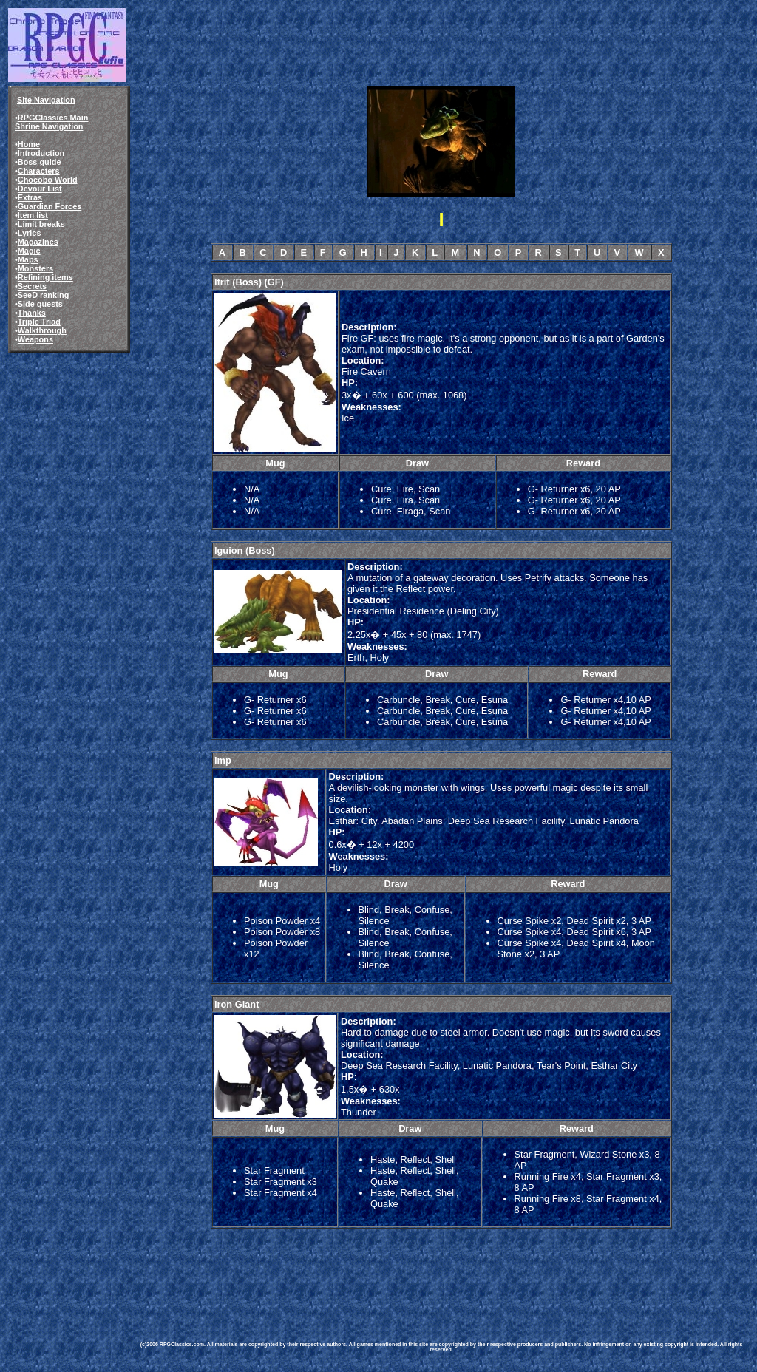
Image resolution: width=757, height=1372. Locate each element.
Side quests (40, 303)
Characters (39, 170)
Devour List (40, 188)
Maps (28, 259)
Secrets (32, 286)
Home (29, 144)
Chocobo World (48, 179)
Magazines (38, 241)
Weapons (35, 339)
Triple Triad (39, 321)
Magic (29, 250)
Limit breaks (41, 224)
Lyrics (29, 232)
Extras (30, 197)
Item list (33, 215)
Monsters (35, 268)
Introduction (41, 153)
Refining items (45, 277)
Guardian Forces (49, 206)
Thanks (32, 312)
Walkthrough (42, 330)
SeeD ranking (43, 295)
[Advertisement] (405, 1275)
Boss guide (39, 161)
